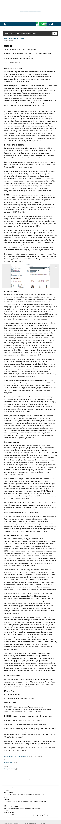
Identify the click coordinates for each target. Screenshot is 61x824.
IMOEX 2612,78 (32, 28)
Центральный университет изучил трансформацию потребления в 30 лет (24, 794)
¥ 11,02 (24, 28)
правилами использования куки (29, 33)
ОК (54, 33)
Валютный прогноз (44, 28)
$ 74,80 (14, 28)
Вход (48, 24)
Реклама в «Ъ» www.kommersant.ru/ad (30, 11)
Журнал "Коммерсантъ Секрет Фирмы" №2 (16, 756)
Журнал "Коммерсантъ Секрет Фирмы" (14, 38)
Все (15, 788)
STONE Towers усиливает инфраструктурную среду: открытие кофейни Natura (25, 801)
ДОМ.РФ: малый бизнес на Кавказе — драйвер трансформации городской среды (26, 815)
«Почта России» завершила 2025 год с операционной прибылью (22, 808)
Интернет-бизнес (9, 769)
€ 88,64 (19, 28)
